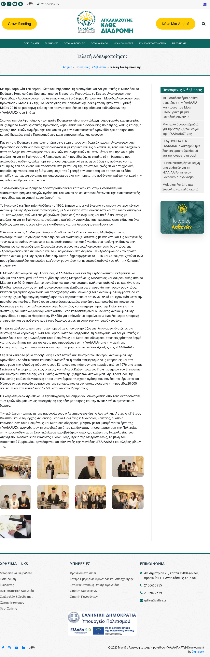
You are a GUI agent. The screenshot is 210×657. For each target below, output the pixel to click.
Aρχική (67, 67)
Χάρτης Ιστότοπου (12, 602)
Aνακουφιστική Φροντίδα (17, 591)
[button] (203, 23)
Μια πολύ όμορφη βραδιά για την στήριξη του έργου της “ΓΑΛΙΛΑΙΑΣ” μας (181, 129)
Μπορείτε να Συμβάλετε (16, 573)
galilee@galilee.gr (155, 600)
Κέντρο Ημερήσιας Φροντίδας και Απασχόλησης (102, 579)
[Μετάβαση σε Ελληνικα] (204, 4)
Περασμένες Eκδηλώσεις (91, 67)
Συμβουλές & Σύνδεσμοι (16, 597)
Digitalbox (198, 651)
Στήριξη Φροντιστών (83, 591)
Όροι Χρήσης (8, 608)
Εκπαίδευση (8, 579)
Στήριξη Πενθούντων (84, 597)
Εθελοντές (7, 585)
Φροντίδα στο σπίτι (83, 573)
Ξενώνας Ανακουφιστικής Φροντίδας (94, 585)
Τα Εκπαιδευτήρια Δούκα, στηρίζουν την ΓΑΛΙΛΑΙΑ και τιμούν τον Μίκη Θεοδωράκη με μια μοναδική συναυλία (180, 107)
